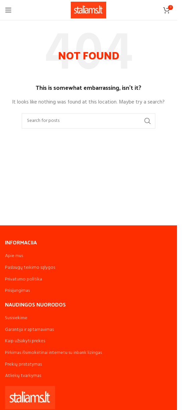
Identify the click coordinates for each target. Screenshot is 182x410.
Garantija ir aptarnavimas (29, 330)
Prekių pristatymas (23, 364)
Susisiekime (16, 318)
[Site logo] (89, 10)
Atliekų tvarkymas (23, 376)
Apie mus (14, 256)
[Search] (88, 121)
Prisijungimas (17, 290)
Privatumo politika (23, 279)
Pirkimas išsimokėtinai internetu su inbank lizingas (53, 353)
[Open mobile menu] (8, 10)
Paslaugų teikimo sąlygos (30, 267)
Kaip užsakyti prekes (25, 341)
